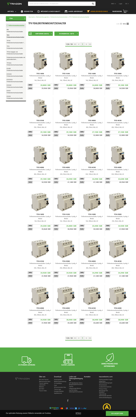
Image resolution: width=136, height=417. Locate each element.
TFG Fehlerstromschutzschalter (15, 47)
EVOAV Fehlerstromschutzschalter (15, 86)
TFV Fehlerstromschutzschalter (15, 36)
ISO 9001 (41, 389)
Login (120, 3)
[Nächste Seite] (86, 44)
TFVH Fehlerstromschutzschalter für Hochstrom (16, 42)
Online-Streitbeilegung (105, 397)
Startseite (32, 17)
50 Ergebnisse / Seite (68, 34)
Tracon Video (43, 391)
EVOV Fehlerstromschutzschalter (15, 92)
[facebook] (68, 401)
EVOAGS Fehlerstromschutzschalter (15, 80)
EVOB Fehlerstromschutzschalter (15, 69)
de (126, 3)
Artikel (11, 11)
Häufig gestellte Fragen (105, 379)
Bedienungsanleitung (60, 381)
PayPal (71, 386)
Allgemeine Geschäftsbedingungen (105, 382)
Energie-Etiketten (59, 391)
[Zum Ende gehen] (90, 44)
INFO (112, 3)
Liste (117, 24)
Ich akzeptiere (117, 413)
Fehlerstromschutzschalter (59, 17)
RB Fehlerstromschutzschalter (15, 30)
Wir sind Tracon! (43, 379)
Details (78, 413)
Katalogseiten (58, 379)
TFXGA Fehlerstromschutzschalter (15, 64)
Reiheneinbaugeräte (42, 17)
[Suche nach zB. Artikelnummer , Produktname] (62, 4)
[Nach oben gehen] (75, 44)
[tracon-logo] (14, 4)
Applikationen (58, 393)
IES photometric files (60, 387)
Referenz (41, 387)
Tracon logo (57, 389)
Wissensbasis (103, 385)
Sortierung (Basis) (40, 33)
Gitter (124, 24)
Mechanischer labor (44, 381)
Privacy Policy (103, 389)
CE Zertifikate (58, 383)
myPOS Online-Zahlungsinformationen (76, 390)
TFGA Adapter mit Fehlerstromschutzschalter (15, 53)
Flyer (55, 385)
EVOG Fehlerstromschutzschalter (15, 97)
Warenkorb (117, 11)
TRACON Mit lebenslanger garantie (105, 394)
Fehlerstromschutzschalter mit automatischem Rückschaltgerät (16, 58)
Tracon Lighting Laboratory (43, 384)
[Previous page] (79, 44)
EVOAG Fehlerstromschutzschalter (15, 75)
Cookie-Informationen (105, 387)
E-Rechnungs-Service (75, 388)
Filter (11, 18)
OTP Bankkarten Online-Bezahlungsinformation (76, 383)
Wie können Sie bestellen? (103, 391)
